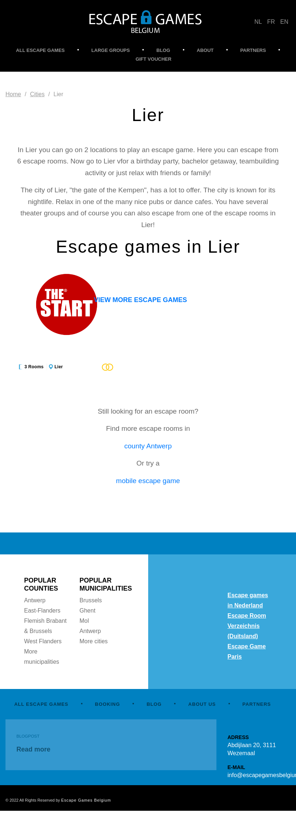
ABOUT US (202, 704)
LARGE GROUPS (110, 50)
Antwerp (35, 600)
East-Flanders (42, 610)
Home (13, 94)
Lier (58, 366)
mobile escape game (148, 481)
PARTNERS (253, 50)
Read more (33, 749)
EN (284, 22)
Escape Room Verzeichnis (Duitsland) (246, 626)
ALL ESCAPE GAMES (40, 50)
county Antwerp (148, 446)
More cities (94, 641)
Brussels (91, 600)
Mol (84, 621)
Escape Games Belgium (86, 800)
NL (258, 22)
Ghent (88, 610)
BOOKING (107, 704)
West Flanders (43, 641)
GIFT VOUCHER (153, 59)
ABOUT (205, 50)
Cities (37, 94)
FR (271, 22)
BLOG (163, 50)
